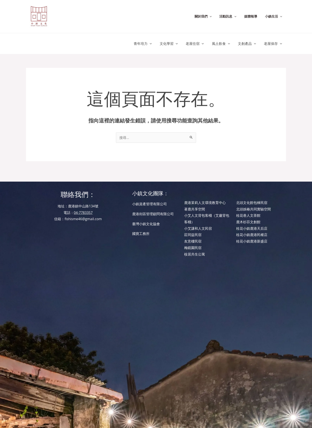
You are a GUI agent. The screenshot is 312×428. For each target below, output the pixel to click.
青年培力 (148, 43)
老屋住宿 (198, 43)
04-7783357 (83, 212)
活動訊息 (231, 16)
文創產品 (248, 43)
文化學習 (173, 43)
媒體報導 (252, 16)
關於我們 (207, 16)
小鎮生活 (274, 16)
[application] (214, 16)
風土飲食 (223, 43)
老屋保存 (273, 43)
